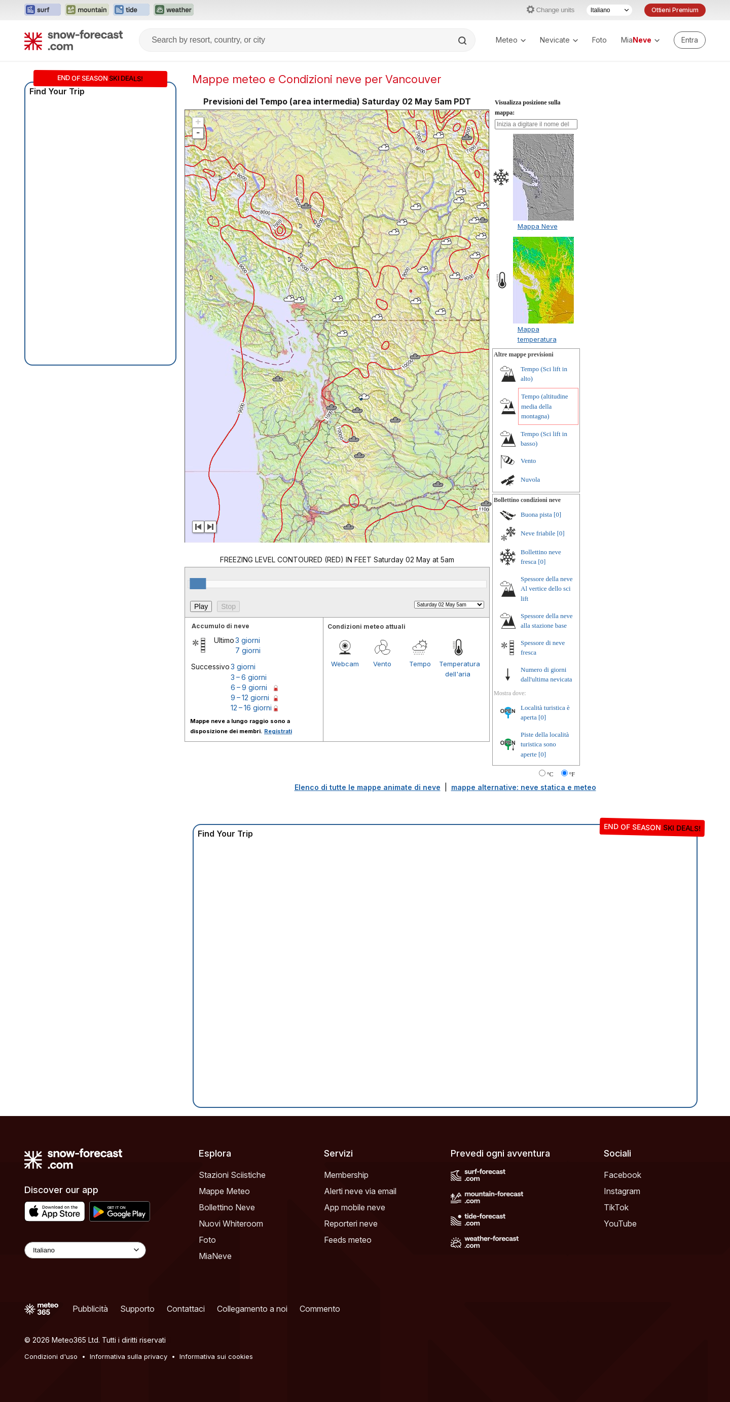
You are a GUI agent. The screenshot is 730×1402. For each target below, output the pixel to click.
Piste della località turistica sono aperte (545, 744)
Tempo (420, 664)
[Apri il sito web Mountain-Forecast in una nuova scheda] (87, 10)
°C (550, 774)
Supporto (137, 1309)
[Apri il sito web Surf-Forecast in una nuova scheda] (42, 10)
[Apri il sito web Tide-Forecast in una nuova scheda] (131, 10)
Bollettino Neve (227, 1207)
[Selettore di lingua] (609, 10)
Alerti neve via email (360, 1191)
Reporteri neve (351, 1223)
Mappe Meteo (224, 1191)
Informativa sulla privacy (128, 1356)
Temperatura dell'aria (458, 669)
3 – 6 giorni (249, 677)
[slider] (198, 583)
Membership (346, 1175)
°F (572, 774)
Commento (320, 1309)
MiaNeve (215, 1256)
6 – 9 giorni (249, 687)
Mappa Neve (538, 226)
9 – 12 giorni (250, 697)
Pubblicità (90, 1309)
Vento (382, 664)
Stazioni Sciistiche (232, 1175)
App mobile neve (354, 1207)
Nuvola (530, 479)
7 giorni (248, 650)
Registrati (278, 731)
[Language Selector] (85, 1250)
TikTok (616, 1207)
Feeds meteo (348, 1240)
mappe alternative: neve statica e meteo (523, 787)
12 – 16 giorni (251, 707)
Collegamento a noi (252, 1309)
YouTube (620, 1223)
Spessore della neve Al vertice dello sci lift (547, 588)
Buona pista (536, 514)
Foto (599, 39)
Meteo (511, 39)
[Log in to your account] (690, 40)
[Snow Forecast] (73, 40)
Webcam (345, 664)
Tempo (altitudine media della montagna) (544, 406)
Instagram (622, 1191)
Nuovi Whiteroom (231, 1223)
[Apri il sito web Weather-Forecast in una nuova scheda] (174, 10)
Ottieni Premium (675, 10)
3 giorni (247, 640)
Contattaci (186, 1309)
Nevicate (559, 39)
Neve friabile (538, 533)
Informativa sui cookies (216, 1356)
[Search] (463, 40)
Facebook (622, 1175)
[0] (557, 514)
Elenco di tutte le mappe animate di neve (368, 787)
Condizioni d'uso (51, 1356)
